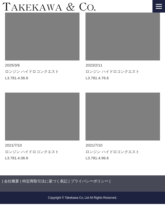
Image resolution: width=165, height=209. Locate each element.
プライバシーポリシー (89, 181)
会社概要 (11, 181)
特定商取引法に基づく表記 (44, 181)
